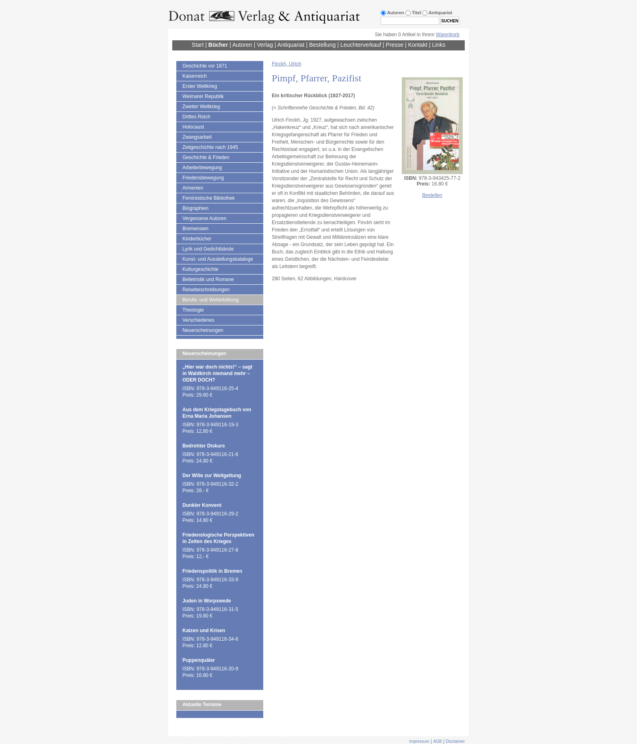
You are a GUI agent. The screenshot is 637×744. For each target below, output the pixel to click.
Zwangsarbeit (197, 137)
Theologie (193, 310)
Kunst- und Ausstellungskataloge (217, 259)
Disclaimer (455, 741)
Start (198, 44)
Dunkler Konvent (201, 505)
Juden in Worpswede (206, 601)
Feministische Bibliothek (208, 198)
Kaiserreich (194, 76)
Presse (395, 44)
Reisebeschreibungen (206, 289)
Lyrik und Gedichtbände (208, 249)
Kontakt (417, 44)
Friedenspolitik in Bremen (212, 571)
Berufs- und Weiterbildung (210, 300)
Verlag (265, 44)
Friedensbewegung (203, 178)
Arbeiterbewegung (202, 167)
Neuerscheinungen (202, 330)
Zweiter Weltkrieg (201, 106)
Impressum (419, 741)
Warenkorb (447, 34)
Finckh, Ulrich (286, 64)
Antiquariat (291, 44)
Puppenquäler (198, 660)
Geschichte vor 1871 (204, 66)
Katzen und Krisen (203, 630)
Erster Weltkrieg (199, 86)
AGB (437, 741)
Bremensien (195, 228)
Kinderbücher (196, 239)
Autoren (242, 44)
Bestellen (432, 195)
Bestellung (322, 44)
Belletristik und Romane (208, 279)
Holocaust (193, 127)
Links (438, 44)
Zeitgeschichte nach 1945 (210, 147)
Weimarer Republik (203, 96)
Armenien (192, 188)
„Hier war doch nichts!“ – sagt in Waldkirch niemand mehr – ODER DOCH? (217, 373)
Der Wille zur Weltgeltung (211, 475)
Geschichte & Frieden (205, 157)
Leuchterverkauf (360, 44)
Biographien (195, 208)
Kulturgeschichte (200, 269)
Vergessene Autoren (204, 218)
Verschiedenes (198, 320)
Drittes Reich (196, 117)
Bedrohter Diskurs (203, 446)
